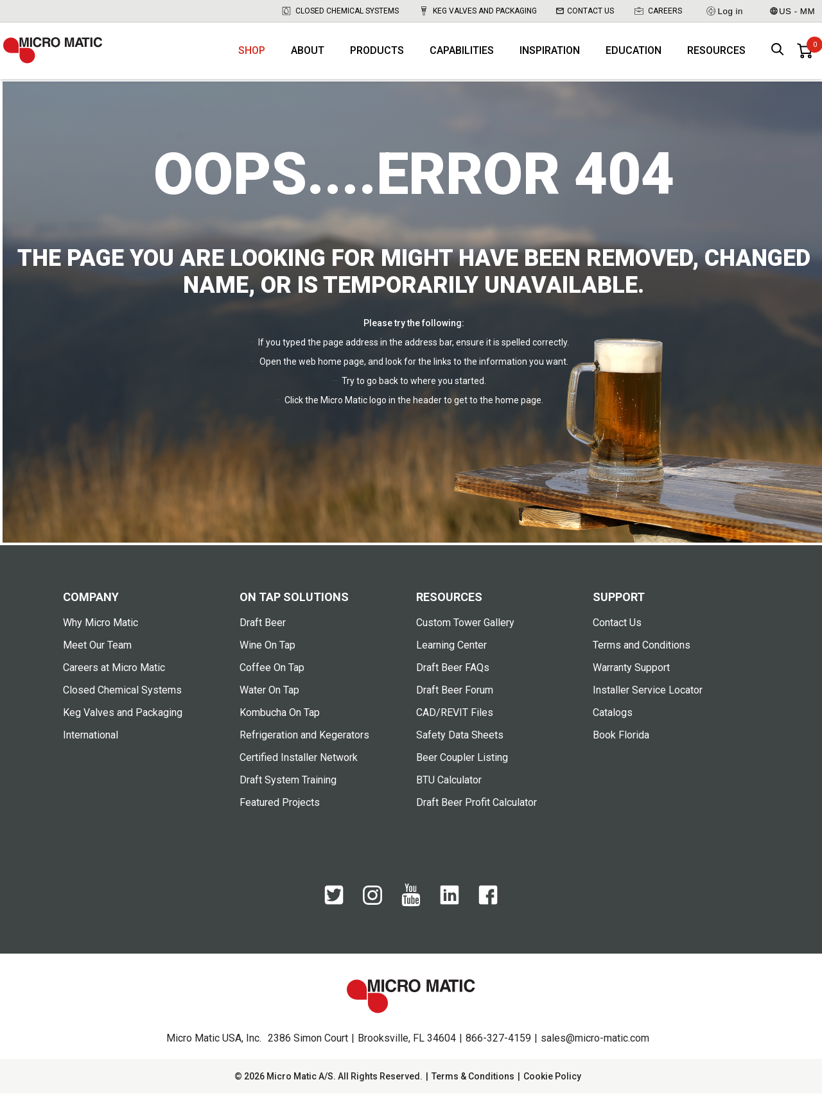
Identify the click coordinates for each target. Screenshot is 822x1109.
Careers (657, 10)
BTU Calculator (449, 795)
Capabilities (462, 58)
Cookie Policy (552, 1092)
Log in (724, 11)
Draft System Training (288, 795)
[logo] (64, 58)
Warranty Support (631, 683)
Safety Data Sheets (459, 750)
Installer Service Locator (648, 705)
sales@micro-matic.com (595, 1053)
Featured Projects (280, 818)
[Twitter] (334, 917)
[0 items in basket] (805, 57)
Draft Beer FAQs (452, 683)
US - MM (792, 11)
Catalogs (613, 728)
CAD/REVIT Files (454, 728)
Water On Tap (269, 705)
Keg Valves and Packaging (477, 10)
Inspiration (550, 58)
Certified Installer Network (299, 773)
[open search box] (778, 58)
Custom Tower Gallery (465, 638)
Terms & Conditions (473, 1092)
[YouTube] (411, 919)
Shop (251, 58)
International (90, 750)
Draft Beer (263, 638)
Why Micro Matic (100, 638)
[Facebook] (488, 917)
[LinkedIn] (449, 917)
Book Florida (621, 750)
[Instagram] (372, 916)
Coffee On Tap (272, 683)
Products (377, 58)
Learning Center (451, 660)
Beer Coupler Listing (462, 773)
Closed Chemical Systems (340, 10)
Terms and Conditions (641, 660)
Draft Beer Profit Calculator (476, 818)
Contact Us (585, 10)
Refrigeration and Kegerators (304, 750)
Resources (716, 58)
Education (633, 58)
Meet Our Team (97, 660)
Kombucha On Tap (280, 728)
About (307, 58)
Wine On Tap (267, 660)
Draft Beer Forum (454, 705)
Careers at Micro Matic (114, 683)
